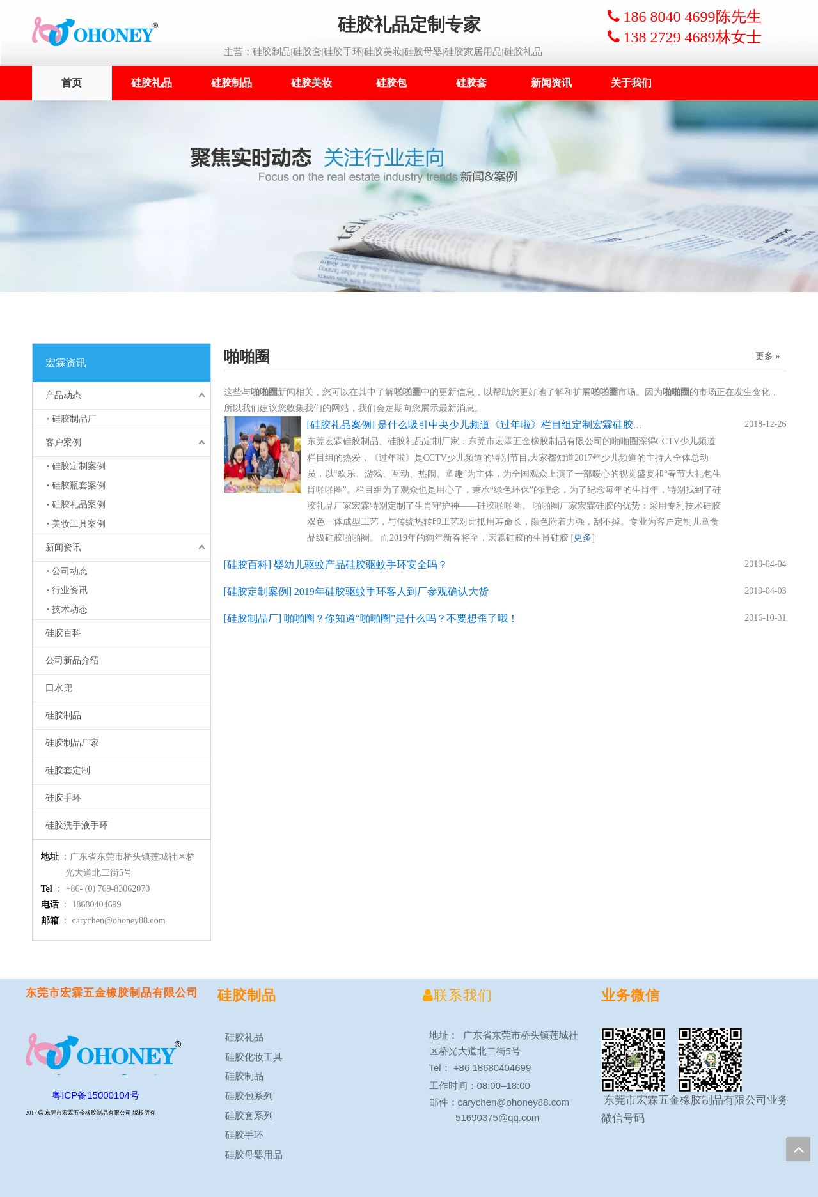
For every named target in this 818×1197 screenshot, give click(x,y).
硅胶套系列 (245, 1115)
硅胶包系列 (245, 1095)
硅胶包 (391, 82)
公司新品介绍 (72, 660)
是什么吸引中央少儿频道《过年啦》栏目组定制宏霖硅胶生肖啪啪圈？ (536, 424)
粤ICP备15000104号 (95, 1095)
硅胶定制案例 (79, 466)
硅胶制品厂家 (72, 743)
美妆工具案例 (79, 524)
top (798, 1149)
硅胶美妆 (311, 82)
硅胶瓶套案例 (79, 485)
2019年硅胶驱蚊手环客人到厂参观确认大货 (391, 591)
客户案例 (63, 442)
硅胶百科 (63, 633)
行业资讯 (70, 590)
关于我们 (631, 82)
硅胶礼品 (151, 82)
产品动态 (63, 395)
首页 (71, 82)
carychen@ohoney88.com (119, 920)
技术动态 (70, 609)
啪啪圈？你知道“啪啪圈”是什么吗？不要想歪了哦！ (401, 618)
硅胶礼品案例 (79, 504)
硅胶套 (471, 82)
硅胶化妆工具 (250, 1056)
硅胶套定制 (67, 770)
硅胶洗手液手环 (76, 825)
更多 (583, 538)
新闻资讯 (551, 82)
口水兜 (58, 688)
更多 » (767, 356)
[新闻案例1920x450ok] (409, 196)
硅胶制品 (231, 82)
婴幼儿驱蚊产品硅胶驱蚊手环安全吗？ (361, 564)
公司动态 (70, 571)
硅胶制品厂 (74, 419)
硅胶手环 (63, 798)
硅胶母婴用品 (250, 1154)
